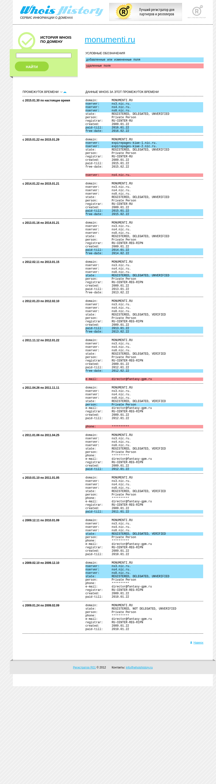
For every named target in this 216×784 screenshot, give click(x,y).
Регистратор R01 (84, 765)
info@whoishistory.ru (139, 765)
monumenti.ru (110, 39)
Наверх (196, 740)
